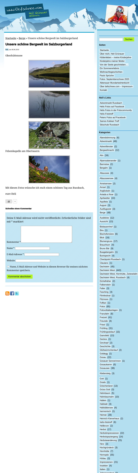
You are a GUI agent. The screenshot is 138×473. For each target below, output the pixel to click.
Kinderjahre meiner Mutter (112, 61)
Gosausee (105, 368)
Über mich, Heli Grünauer (112, 54)
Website (11, 263)
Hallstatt (104, 404)
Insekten (104, 466)
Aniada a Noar (106, 194)
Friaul (102, 324)
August (103, 205)
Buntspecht (105, 256)
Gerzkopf (104, 343)
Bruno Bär (104, 248)
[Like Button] (8, 201)
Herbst (103, 429)
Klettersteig (105, 373)
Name (10, 251)
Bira (102, 230)
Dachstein (104, 266)
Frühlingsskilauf (107, 332)
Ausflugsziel (105, 209)
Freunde (104, 321)
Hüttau (103, 458)
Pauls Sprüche (107, 75)
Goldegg (104, 353)
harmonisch (105, 411)
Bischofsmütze (107, 234)
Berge (22, 38)
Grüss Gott (105, 389)
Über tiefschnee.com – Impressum (116, 86)
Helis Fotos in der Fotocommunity (116, 110)
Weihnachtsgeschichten (111, 72)
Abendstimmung (107, 137)
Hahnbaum (105, 393)
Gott (102, 378)
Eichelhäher (105, 281)
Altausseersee (106, 178)
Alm (102, 155)
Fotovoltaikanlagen (109, 310)
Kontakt (103, 90)
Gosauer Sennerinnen (110, 361)
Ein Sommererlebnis (109, 68)
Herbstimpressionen (109, 433)
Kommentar (14, 245)
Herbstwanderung (108, 440)
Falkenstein (105, 285)
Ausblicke (104, 218)
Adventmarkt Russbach (111, 103)
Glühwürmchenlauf (109, 350)
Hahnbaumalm (107, 397)
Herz (102, 444)
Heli (6, 49)
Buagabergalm (107, 252)
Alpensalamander (108, 160)
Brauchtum (105, 245)
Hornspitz (104, 455)
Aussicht (104, 221)
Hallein (103, 400)
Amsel (103, 187)
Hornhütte (104, 451)
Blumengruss (106, 241)
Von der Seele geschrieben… (114, 65)
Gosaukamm (106, 364)
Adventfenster (106, 146)
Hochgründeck (107, 447)
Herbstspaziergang (109, 437)
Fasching (104, 292)
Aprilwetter (105, 198)
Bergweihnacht (107, 150)
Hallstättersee (106, 408)
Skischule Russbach (109, 125)
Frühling (104, 328)
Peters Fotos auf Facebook (113, 117)
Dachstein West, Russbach (113, 277)
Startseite (10, 38)
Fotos (102, 306)
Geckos (103, 339)
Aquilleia (104, 202)
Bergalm (104, 168)
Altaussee (104, 173)
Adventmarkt (106, 141)
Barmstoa (104, 164)
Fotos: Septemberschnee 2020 (114, 79)
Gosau (103, 357)
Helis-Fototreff (106, 114)
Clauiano (104, 263)
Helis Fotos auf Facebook (112, 106)
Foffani (103, 303)
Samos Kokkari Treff (109, 121)
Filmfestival (105, 295)
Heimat (103, 415)
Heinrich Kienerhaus (109, 418)
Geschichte (105, 346)
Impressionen (106, 462)
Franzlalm (104, 314)
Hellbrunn (104, 426)
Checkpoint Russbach (110, 259)
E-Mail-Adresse (15, 257)
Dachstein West (107, 270)
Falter (102, 288)
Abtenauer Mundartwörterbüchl (114, 83)
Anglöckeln (105, 191)
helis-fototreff (106, 422)
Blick (102, 237)
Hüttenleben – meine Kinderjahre (115, 57)
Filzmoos (104, 299)
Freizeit (103, 317)
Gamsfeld (104, 335)
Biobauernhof (106, 227)
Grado (103, 382)
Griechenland (106, 386)
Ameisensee (106, 183)
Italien (103, 469)
